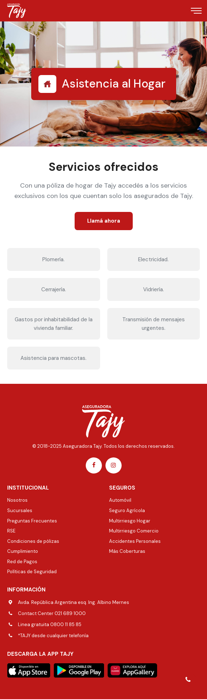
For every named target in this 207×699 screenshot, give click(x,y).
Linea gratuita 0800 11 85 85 (49, 624)
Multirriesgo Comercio (134, 531)
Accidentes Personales (135, 541)
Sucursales (19, 510)
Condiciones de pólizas (33, 541)
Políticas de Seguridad (32, 572)
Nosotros (17, 500)
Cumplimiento (22, 551)
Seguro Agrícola (127, 510)
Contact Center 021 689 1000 (52, 613)
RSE (11, 531)
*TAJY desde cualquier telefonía (53, 636)
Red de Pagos (22, 562)
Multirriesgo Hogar (129, 521)
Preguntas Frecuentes (32, 521)
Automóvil (120, 500)
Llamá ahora (103, 220)
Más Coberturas (127, 551)
